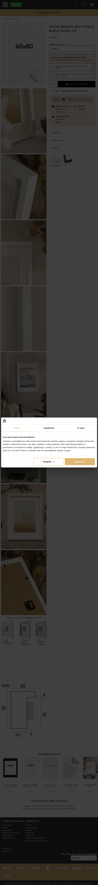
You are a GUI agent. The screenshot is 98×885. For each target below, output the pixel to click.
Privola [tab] (17, 428)
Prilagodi (48, 462)
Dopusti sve (79, 462)
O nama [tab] (81, 428)
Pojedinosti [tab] (49, 428)
